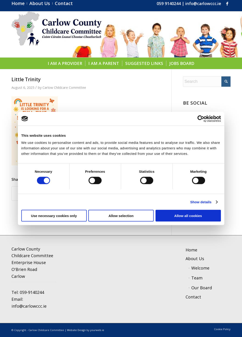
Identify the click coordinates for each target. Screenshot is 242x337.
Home (191, 250)
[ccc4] (56, 34)
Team (197, 278)
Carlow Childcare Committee (64, 87)
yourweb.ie (97, 330)
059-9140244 (32, 292)
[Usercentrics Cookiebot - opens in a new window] (201, 118)
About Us (195, 258)
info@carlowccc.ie (203, 3)
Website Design (76, 330)
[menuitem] (19, 3)
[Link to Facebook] (227, 3)
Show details (200, 202)
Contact (193, 297)
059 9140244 (169, 3)
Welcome (200, 268)
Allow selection (121, 216)
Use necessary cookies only (54, 216)
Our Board (201, 287)
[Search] (207, 81)
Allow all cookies (188, 216)
